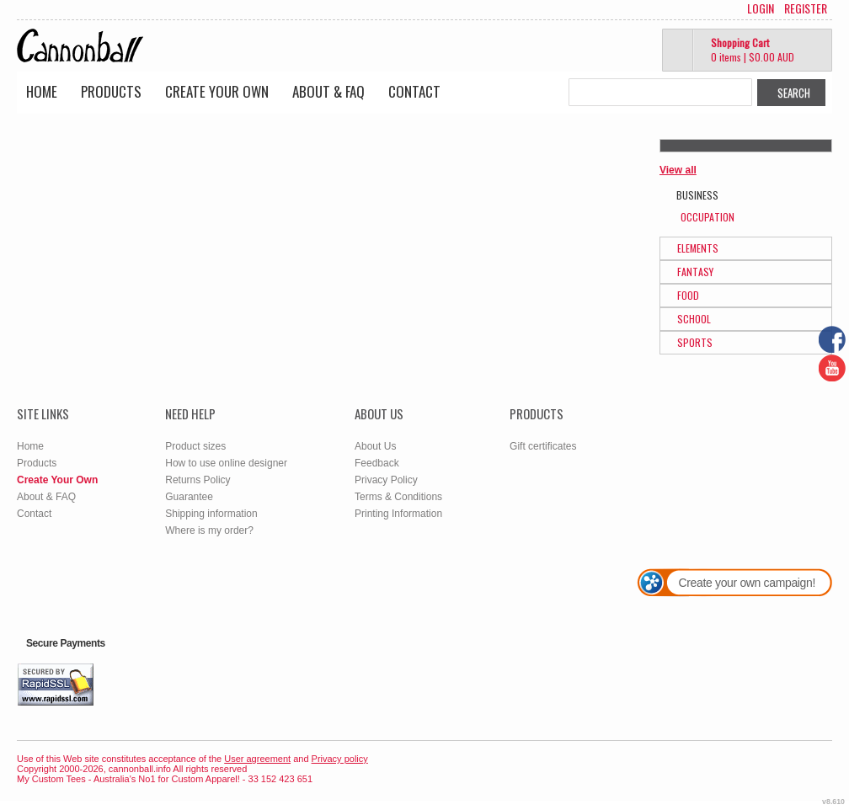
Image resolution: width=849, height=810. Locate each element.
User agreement (257, 759)
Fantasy (695, 271)
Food (688, 295)
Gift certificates (543, 446)
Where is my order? (209, 530)
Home (41, 91)
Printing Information (398, 514)
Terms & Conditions (398, 497)
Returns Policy (197, 480)
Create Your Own (217, 91)
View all (678, 170)
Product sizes (195, 446)
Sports (695, 342)
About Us (375, 446)
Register (805, 8)
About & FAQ (328, 91)
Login (760, 8)
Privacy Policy (386, 480)
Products (111, 91)
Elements (697, 248)
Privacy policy (340, 759)
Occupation (707, 217)
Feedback (377, 463)
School (694, 319)
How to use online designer (226, 463)
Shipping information (211, 514)
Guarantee (189, 497)
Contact (414, 91)
